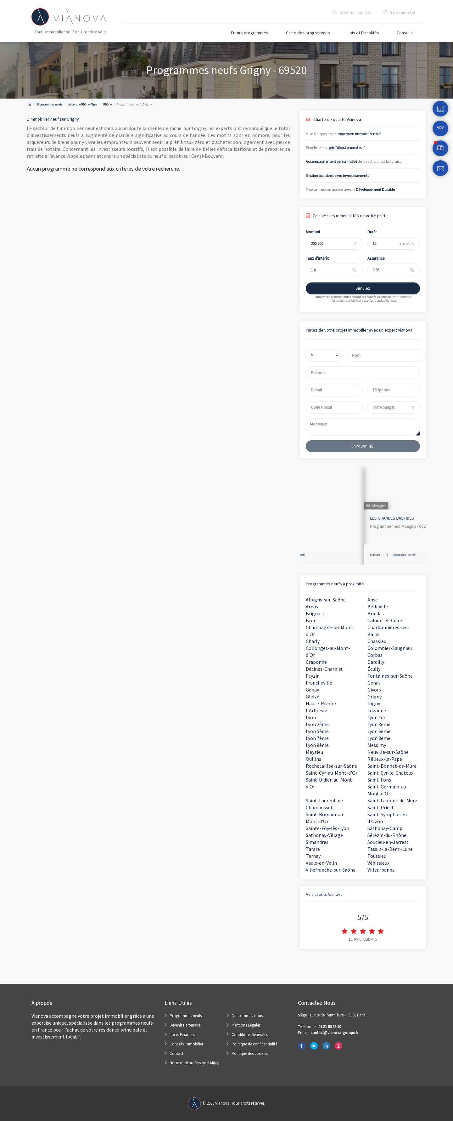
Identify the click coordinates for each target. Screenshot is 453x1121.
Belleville (377, 606)
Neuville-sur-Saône (388, 752)
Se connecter (399, 12)
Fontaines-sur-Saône (390, 676)
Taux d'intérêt (312, 258)
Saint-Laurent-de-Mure (392, 800)
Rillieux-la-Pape (384, 759)
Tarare (313, 849)
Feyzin (313, 676)
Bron (311, 620)
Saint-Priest (380, 807)
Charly (313, 641)
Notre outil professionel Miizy (194, 1063)
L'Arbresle (316, 710)
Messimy (376, 745)
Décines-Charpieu (325, 669)
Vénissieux (378, 863)
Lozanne (376, 710)
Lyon (311, 717)
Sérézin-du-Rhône (386, 835)
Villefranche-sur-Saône (330, 870)
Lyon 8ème (378, 738)
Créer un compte (352, 12)
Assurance (371, 258)
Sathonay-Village (324, 835)
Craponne (316, 662)
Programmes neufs (186, 1015)
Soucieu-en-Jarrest (388, 842)
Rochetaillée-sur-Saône (331, 766)
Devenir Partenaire (185, 1025)
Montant (308, 232)
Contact (176, 1053)
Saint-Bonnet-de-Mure (392, 766)
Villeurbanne (381, 870)
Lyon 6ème (378, 731)
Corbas (375, 655)
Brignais (315, 613)
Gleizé (312, 696)
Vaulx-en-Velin (321, 863)
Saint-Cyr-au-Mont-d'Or (331, 773)
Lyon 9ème (317, 745)
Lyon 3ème (378, 724)
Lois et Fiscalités (363, 33)
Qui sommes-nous (247, 1015)
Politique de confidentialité (254, 1044)
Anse (372, 599)
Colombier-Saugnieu (389, 648)
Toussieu (376, 856)
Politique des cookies (250, 1053)
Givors (374, 689)
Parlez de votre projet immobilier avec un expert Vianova (359, 330)
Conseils (405, 33)
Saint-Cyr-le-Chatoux (390, 773)
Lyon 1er (376, 717)
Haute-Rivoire (321, 703)
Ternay (313, 856)
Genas (374, 683)
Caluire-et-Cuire (384, 620)
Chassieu (376, 641)
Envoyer (362, 446)
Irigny (373, 703)
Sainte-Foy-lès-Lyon (327, 828)
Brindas (375, 613)
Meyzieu (314, 752)
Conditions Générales (250, 1034)
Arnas (312, 606)
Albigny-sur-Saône (326, 599)
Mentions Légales (246, 1025)
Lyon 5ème (317, 731)
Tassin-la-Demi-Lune (390, 849)
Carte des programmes (308, 33)
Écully (373, 669)
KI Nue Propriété (321, 518)
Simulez (358, 288)
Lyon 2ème (317, 724)
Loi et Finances (182, 1034)
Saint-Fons (379, 780)
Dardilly (375, 662)
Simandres (317, 842)
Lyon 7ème (317, 738)
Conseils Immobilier (186, 1044)
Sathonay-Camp (384, 828)
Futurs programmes (249, 33)
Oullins (313, 759)
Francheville (319, 683)
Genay (312, 689)
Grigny (374, 696)
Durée (368, 232)
